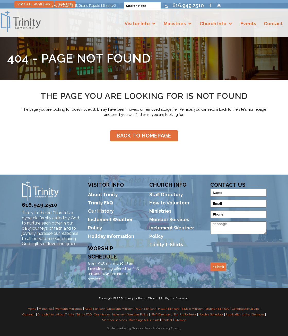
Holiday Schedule (211, 314)
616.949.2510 (188, 5)
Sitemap (180, 320)
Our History (101, 211)
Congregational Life (245, 309)
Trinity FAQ (100, 202)
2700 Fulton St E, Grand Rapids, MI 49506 (83, 5)
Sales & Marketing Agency (162, 328)
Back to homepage (144, 136)
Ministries (175, 23)
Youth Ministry (145, 309)
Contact (273, 23)
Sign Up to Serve (184, 314)
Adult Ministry (95, 309)
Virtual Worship (34, 4)
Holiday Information (111, 236)
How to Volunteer (169, 202)
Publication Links (238, 314)
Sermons (258, 314)
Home (32, 309)
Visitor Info (137, 23)
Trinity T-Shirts (166, 244)
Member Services (169, 219)
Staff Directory (166, 194)
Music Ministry (192, 309)
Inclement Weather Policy (110, 223)
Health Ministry (169, 309)
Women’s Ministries (68, 309)
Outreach (28, 314)
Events (248, 23)
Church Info (213, 23)
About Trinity (103, 194)
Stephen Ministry (217, 309)
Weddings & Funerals (144, 320)
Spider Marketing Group (124, 328)
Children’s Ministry (120, 309)
